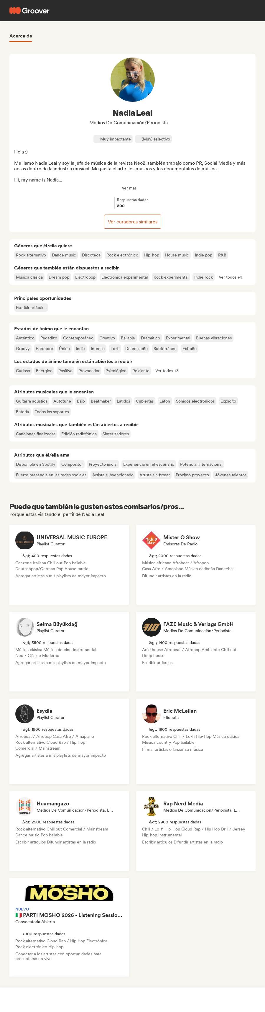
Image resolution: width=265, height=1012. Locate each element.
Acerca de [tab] (20, 36)
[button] (230, 277)
